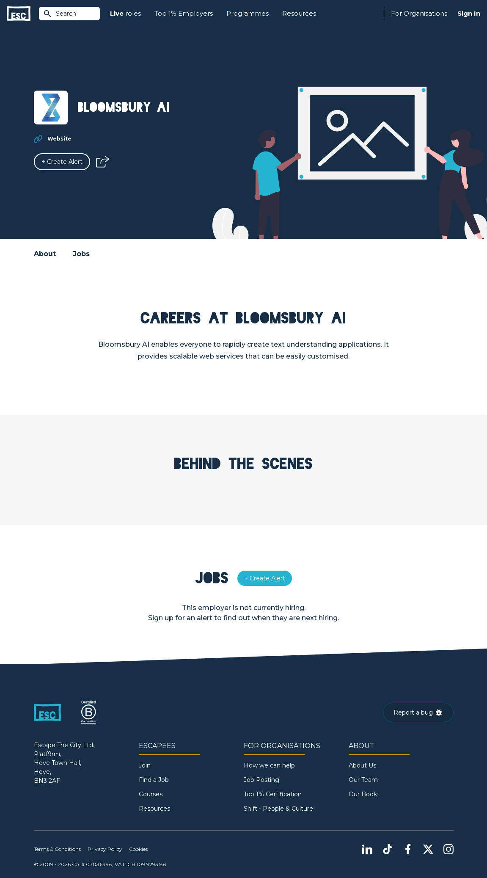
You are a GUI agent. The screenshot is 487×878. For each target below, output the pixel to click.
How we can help (269, 765)
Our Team (363, 780)
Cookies (138, 849)
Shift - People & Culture (278, 808)
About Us (362, 765)
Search (59, 13)
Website (59, 138)
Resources (299, 13)
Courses (150, 794)
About (45, 254)
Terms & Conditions (57, 849)
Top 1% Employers (183, 13)
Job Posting (261, 780)
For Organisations (419, 13)
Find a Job (154, 780)
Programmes (247, 13)
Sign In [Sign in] (468, 13)
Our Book (363, 794)
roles (125, 14)
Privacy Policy (105, 849)
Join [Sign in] (145, 765)
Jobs (81, 254)
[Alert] (62, 161)
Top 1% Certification (273, 794)
